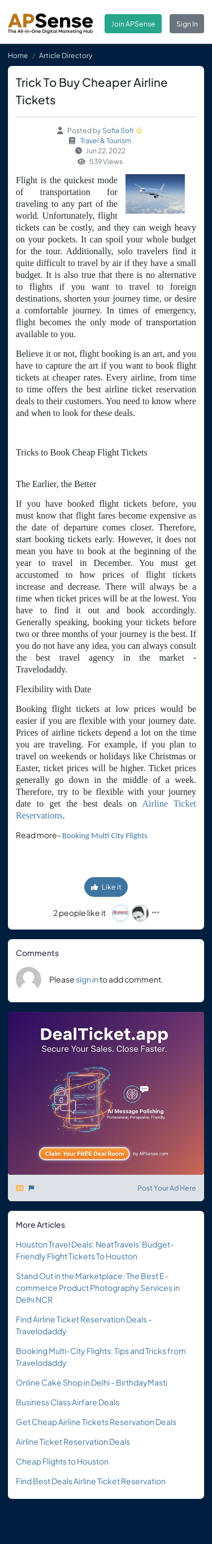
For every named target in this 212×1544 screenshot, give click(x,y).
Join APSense (133, 23)
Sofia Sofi (117, 130)
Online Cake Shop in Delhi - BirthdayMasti (91, 1382)
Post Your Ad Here (166, 1187)
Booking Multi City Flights (105, 835)
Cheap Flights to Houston (62, 1461)
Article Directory (66, 55)
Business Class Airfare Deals (67, 1402)
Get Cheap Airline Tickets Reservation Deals (96, 1422)
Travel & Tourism (105, 140)
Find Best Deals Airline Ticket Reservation (91, 1481)
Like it (106, 886)
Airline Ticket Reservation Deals (73, 1441)
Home (18, 55)
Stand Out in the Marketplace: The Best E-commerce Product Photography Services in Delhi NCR (98, 1287)
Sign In (187, 23)
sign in (87, 979)
